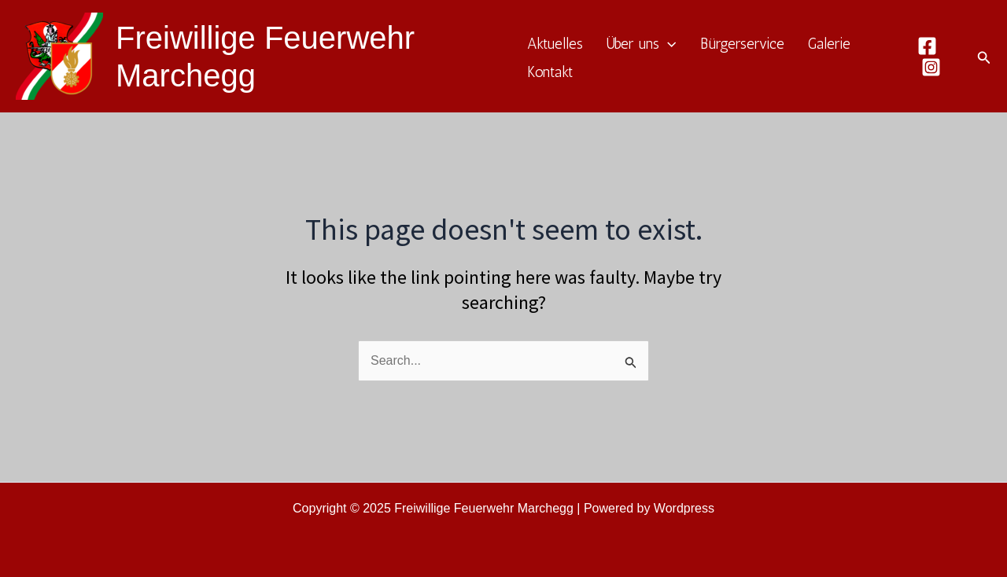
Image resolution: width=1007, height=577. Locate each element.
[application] (667, 44)
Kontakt (550, 72)
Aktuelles (555, 44)
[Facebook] (927, 46)
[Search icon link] (984, 56)
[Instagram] (931, 67)
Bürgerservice (742, 44)
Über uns (641, 44)
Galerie (829, 44)
